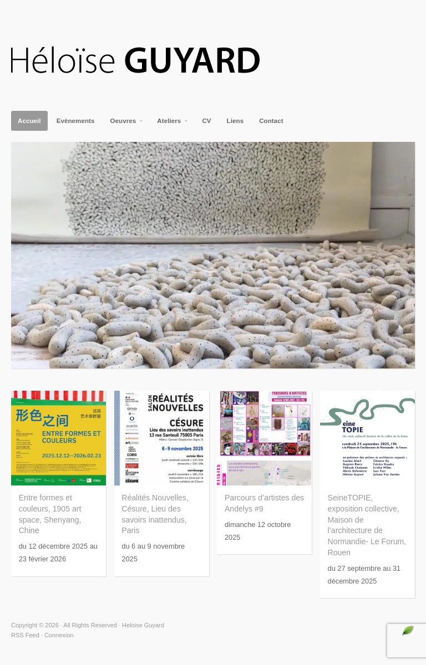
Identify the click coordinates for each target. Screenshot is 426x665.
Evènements (76, 120)
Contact (271, 120)
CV (206, 120)
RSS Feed (25, 635)
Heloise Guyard (144, 61)
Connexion (59, 635)
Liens (235, 120)
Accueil (29, 120)
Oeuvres (124, 124)
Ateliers (169, 124)
